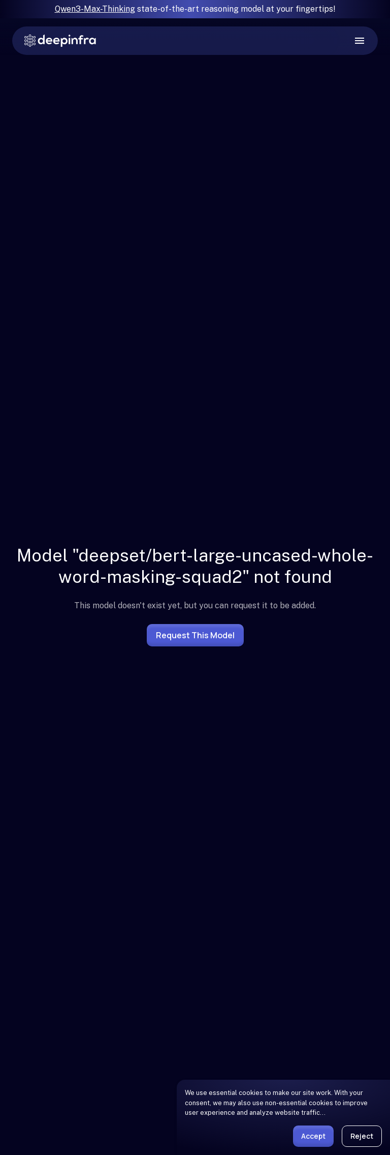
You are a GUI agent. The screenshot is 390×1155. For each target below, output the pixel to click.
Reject (361, 1136)
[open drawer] (359, 41)
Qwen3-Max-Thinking (95, 9)
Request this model (195, 635)
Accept (313, 1136)
